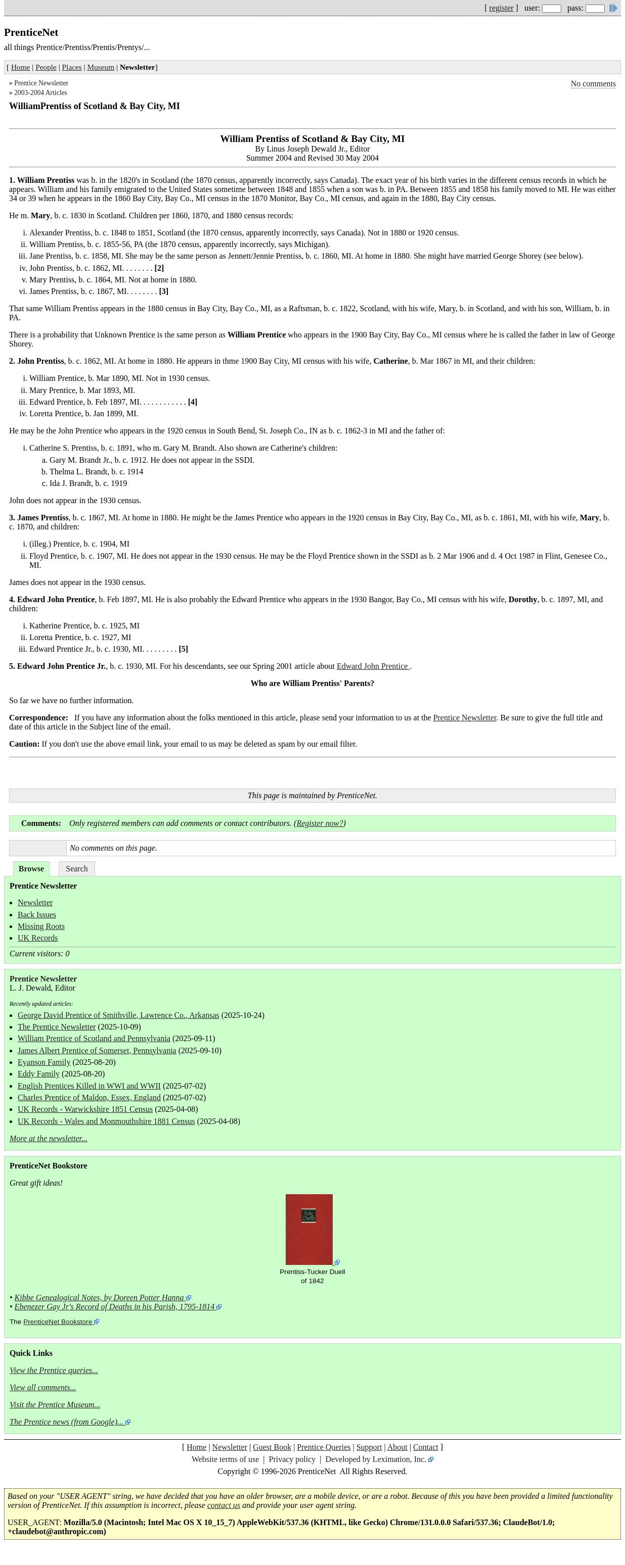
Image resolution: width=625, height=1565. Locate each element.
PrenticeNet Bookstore (57, 1322)
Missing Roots (41, 926)
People (46, 67)
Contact (425, 1447)
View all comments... (43, 1387)
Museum (101, 67)
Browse (31, 868)
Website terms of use (225, 1459)
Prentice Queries (323, 1447)
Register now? (319, 823)
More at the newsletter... (48, 1138)
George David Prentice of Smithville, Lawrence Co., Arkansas (118, 1015)
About (397, 1447)
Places (72, 67)
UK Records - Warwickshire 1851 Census (85, 1109)
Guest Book (272, 1447)
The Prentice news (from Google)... (66, 1421)
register (501, 8)
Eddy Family (39, 1073)
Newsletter (35, 902)
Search (77, 868)
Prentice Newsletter (41, 83)
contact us (223, 1505)
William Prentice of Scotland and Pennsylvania (94, 1038)
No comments (593, 83)
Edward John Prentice (373, 666)
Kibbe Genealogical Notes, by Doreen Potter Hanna (99, 1297)
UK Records (38, 938)
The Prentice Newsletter (57, 1026)
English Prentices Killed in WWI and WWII (89, 1086)
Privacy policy (292, 1459)
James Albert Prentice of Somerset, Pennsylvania (97, 1050)
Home (20, 67)
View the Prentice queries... (54, 1370)
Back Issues (37, 914)
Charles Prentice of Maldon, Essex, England (89, 1097)
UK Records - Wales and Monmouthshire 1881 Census (106, 1121)
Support (369, 1447)
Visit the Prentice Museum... (55, 1404)
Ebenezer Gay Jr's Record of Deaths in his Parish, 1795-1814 (115, 1306)
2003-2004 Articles (40, 92)
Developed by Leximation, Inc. (376, 1459)
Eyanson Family (44, 1062)
